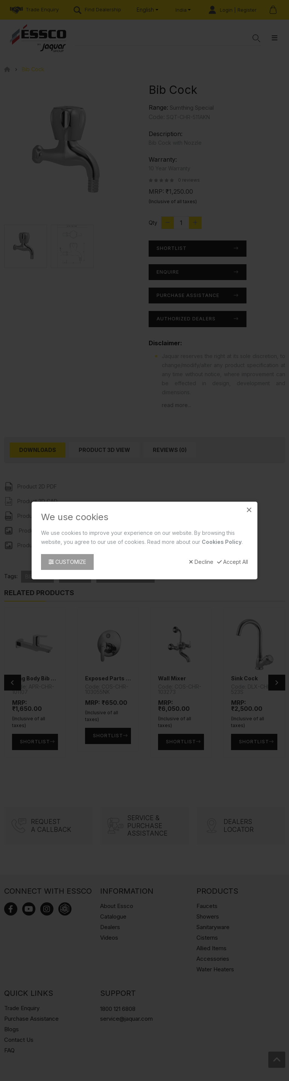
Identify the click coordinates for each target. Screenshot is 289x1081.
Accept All (232, 562)
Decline (201, 562)
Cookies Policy (222, 542)
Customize (67, 562)
